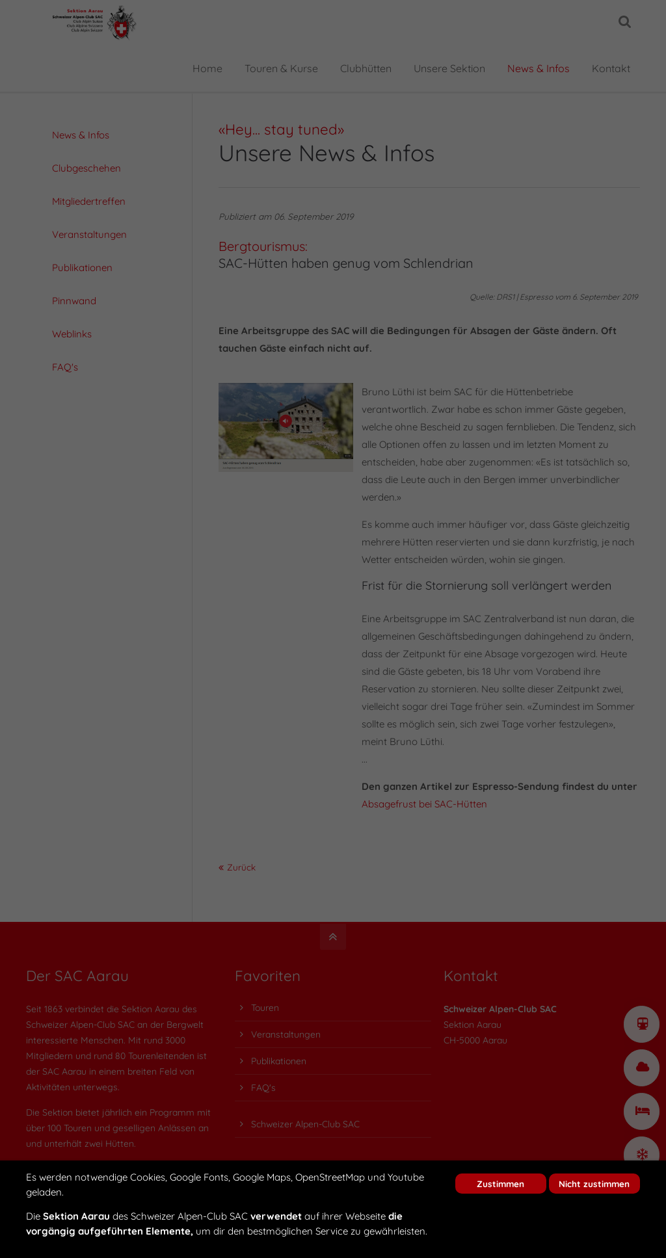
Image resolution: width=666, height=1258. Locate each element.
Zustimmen (500, 1183)
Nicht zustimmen (594, 1183)
